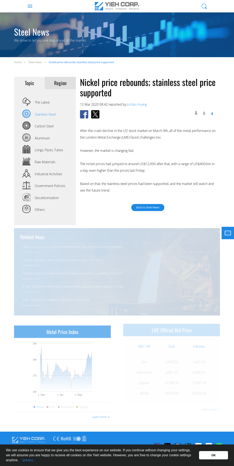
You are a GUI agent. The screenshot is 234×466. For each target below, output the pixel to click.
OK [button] (213, 455)
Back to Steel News (147, 207)
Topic (29, 83)
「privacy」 (28, 460)
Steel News (35, 62)
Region (60, 83)
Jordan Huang (137, 104)
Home (18, 62)
